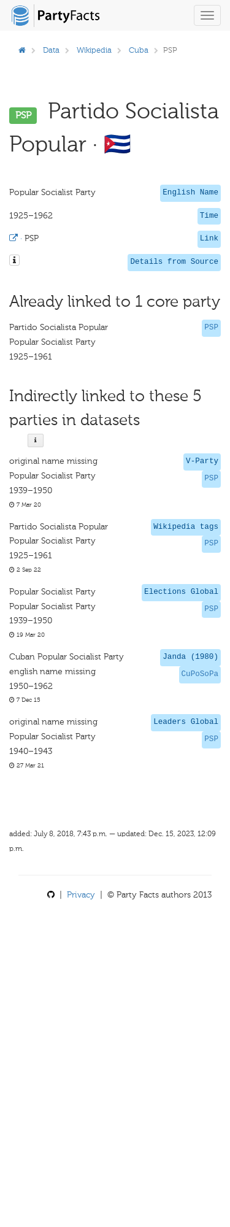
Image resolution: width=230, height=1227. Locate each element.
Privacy (81, 895)
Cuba (138, 50)
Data (51, 50)
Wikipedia (94, 50)
